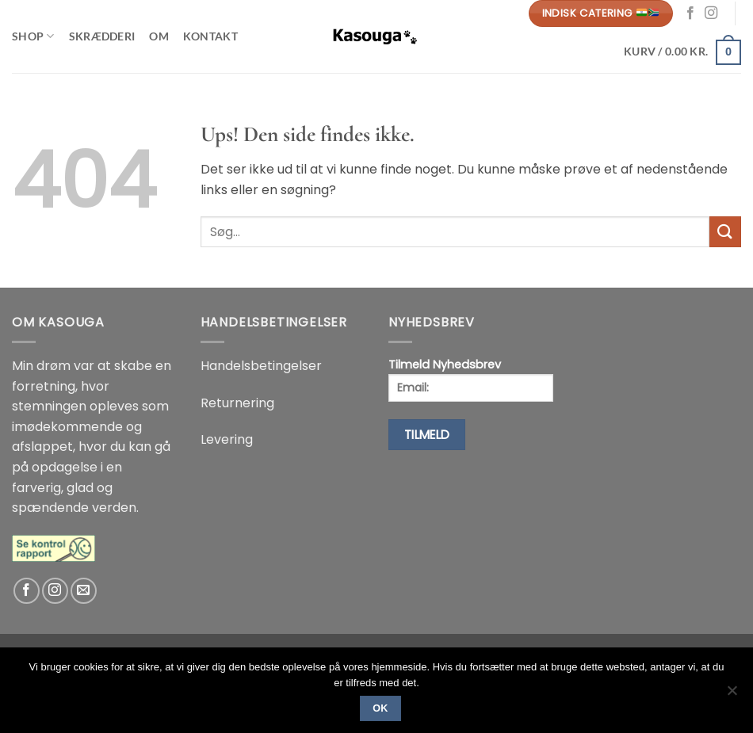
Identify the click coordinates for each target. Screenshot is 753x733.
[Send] (725, 231)
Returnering (237, 403)
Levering (227, 439)
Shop (33, 36)
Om (159, 36)
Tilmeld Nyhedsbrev (470, 379)
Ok (380, 708)
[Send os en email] (84, 591)
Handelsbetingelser (261, 366)
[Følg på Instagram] (711, 13)
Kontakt (210, 36)
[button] (682, 51)
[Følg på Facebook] (690, 13)
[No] (731, 695)
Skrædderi (102, 36)
